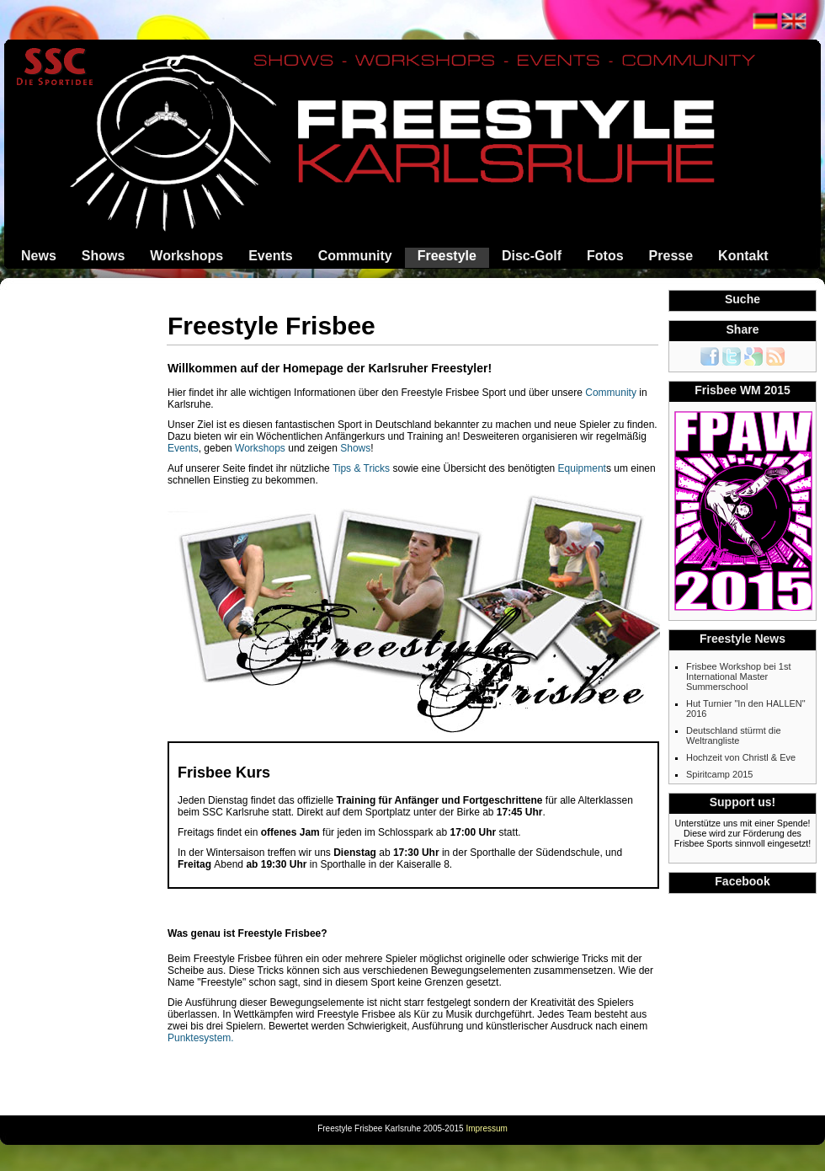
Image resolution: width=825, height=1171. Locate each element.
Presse (671, 256)
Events (270, 256)
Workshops (186, 256)
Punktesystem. (201, 1038)
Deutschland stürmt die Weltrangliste (733, 735)
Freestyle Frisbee (271, 326)
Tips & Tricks (361, 468)
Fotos (605, 256)
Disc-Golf (532, 256)
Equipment (582, 468)
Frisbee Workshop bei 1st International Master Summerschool (738, 676)
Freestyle (447, 256)
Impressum (486, 1128)
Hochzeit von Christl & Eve (741, 757)
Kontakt (743, 256)
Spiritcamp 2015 (719, 774)
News (38, 256)
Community (355, 256)
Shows (103, 256)
